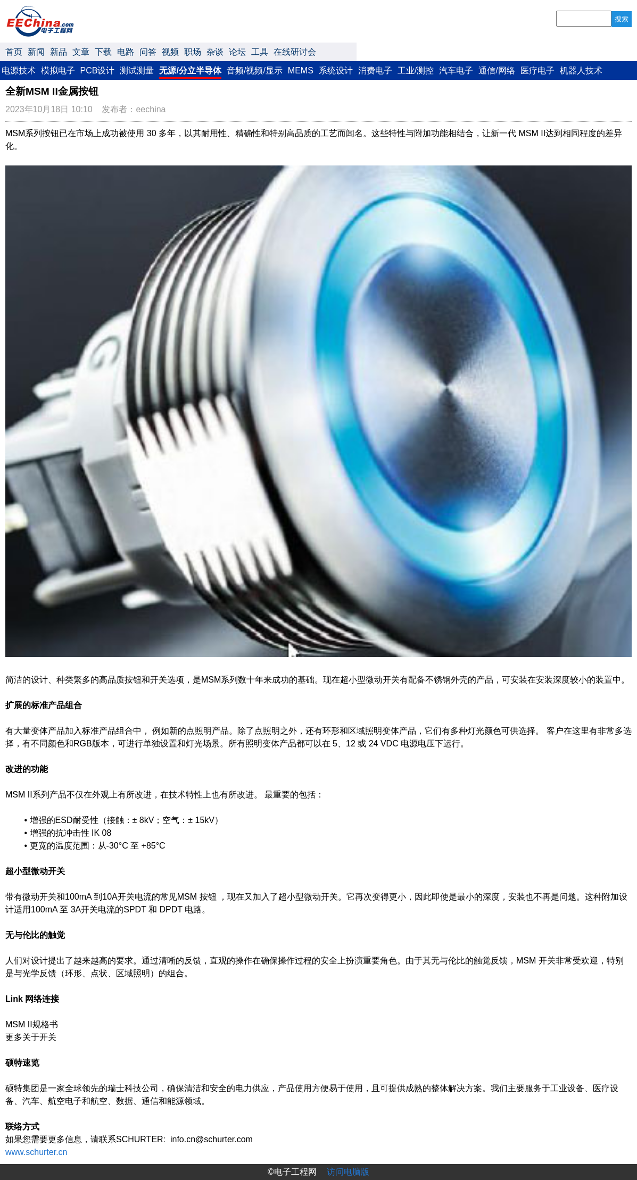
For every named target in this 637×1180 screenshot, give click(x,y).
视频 (170, 51)
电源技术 (19, 70)
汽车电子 (456, 70)
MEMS (300, 70)
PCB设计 (97, 70)
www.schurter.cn (36, 1152)
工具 (259, 51)
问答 (147, 51)
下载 (103, 51)
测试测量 (137, 70)
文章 (80, 51)
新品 (58, 51)
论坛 (237, 51)
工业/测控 (416, 70)
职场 (192, 51)
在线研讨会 (295, 51)
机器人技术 (581, 70)
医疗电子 (537, 70)
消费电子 (375, 70)
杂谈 (215, 51)
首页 (13, 51)
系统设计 (336, 70)
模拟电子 (58, 70)
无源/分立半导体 (190, 70)
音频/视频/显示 (255, 70)
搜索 (621, 19)
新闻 (36, 51)
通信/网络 (496, 70)
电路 (125, 51)
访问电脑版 (348, 1171)
